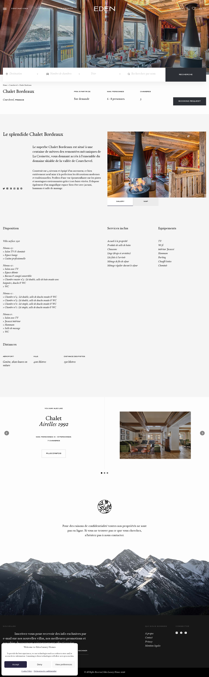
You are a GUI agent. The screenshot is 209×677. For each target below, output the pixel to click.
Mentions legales (152, 646)
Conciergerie (44, 8)
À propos (67, 8)
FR (200, 8)
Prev (6, 433)
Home (5, 85)
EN (204, 8)
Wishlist (193, 8)
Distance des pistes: (74, 356)
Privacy (148, 642)
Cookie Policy (26, 671)
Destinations (19, 8)
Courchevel (13, 85)
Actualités (176, 8)
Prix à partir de (82, 92)
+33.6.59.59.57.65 (188, 8)
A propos (149, 634)
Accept (15, 664)
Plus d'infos (53, 454)
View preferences (63, 664)
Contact (148, 638)
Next (202, 164)
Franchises (154, 8)
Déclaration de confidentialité (45, 671)
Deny (39, 664)
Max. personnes (115, 92)
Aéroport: (8, 356)
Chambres (145, 92)
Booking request (190, 101)
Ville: (35, 356)
